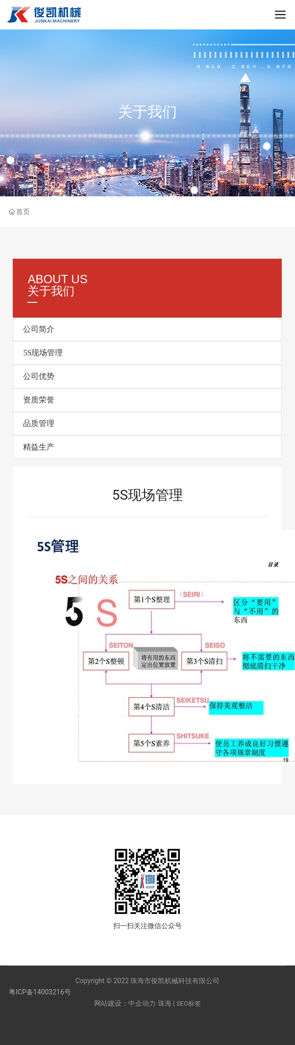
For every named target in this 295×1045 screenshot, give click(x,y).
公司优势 (38, 376)
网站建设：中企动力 (125, 1003)
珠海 (165, 1003)
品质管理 (38, 423)
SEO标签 (188, 1003)
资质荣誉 (38, 400)
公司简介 (38, 329)
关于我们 (147, 111)
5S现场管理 (43, 352)
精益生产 (38, 447)
